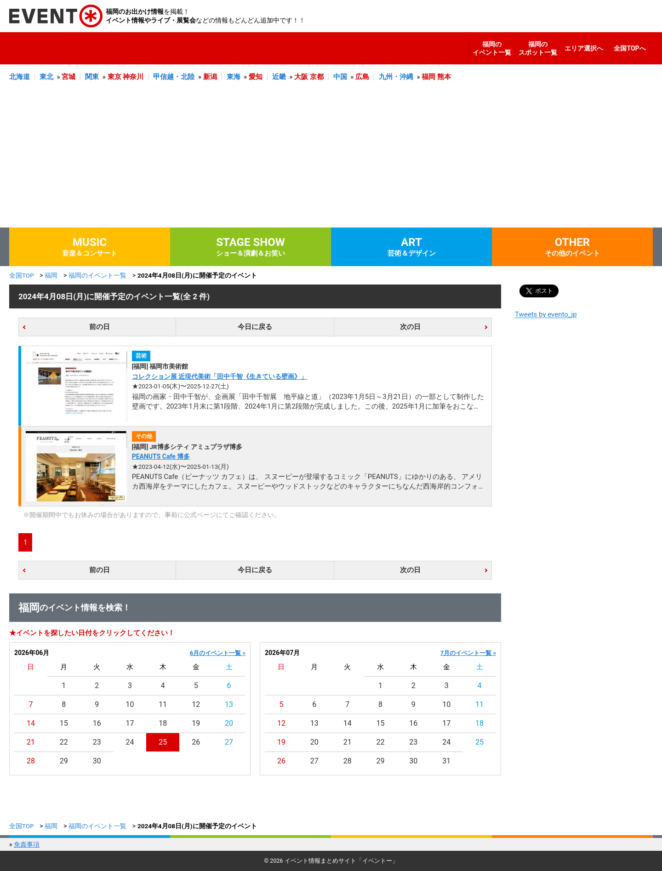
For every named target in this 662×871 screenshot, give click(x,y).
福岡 (428, 77)
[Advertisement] (331, 158)
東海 (233, 77)
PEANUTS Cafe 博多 (161, 456)
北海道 (19, 77)
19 (196, 723)
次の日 (410, 327)
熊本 (444, 77)
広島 (362, 77)
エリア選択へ (584, 48)
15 (64, 723)
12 (196, 704)
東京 (114, 77)
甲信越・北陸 (173, 77)
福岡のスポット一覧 (538, 48)
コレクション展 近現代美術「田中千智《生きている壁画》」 (219, 376)
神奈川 (133, 77)
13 (229, 704)
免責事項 (27, 844)
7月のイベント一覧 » (468, 653)
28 (31, 761)
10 (130, 704)
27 (229, 742)
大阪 (301, 77)
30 (97, 761)
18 (163, 723)
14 (31, 723)
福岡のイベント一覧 (492, 48)
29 (64, 761)
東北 (46, 77)
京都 (317, 77)
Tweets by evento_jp (546, 314)
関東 (92, 77)
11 (163, 704)
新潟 (210, 77)
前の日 (99, 327)
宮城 (68, 77)
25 (163, 742)
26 (196, 742)
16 (97, 723)
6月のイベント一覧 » (217, 653)
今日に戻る (255, 327)
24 (130, 742)
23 (97, 742)
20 (229, 723)
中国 (340, 77)
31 (446, 761)
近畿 (279, 77)
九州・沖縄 (396, 77)
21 (31, 742)
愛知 (256, 77)
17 (130, 723)
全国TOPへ (629, 48)
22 (64, 742)
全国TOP (21, 275)
